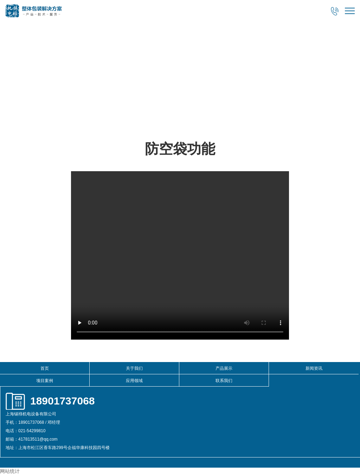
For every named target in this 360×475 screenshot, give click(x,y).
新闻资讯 (314, 368)
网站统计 (10, 471)
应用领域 (134, 380)
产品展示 (224, 368)
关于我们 (134, 368)
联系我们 (224, 380)
